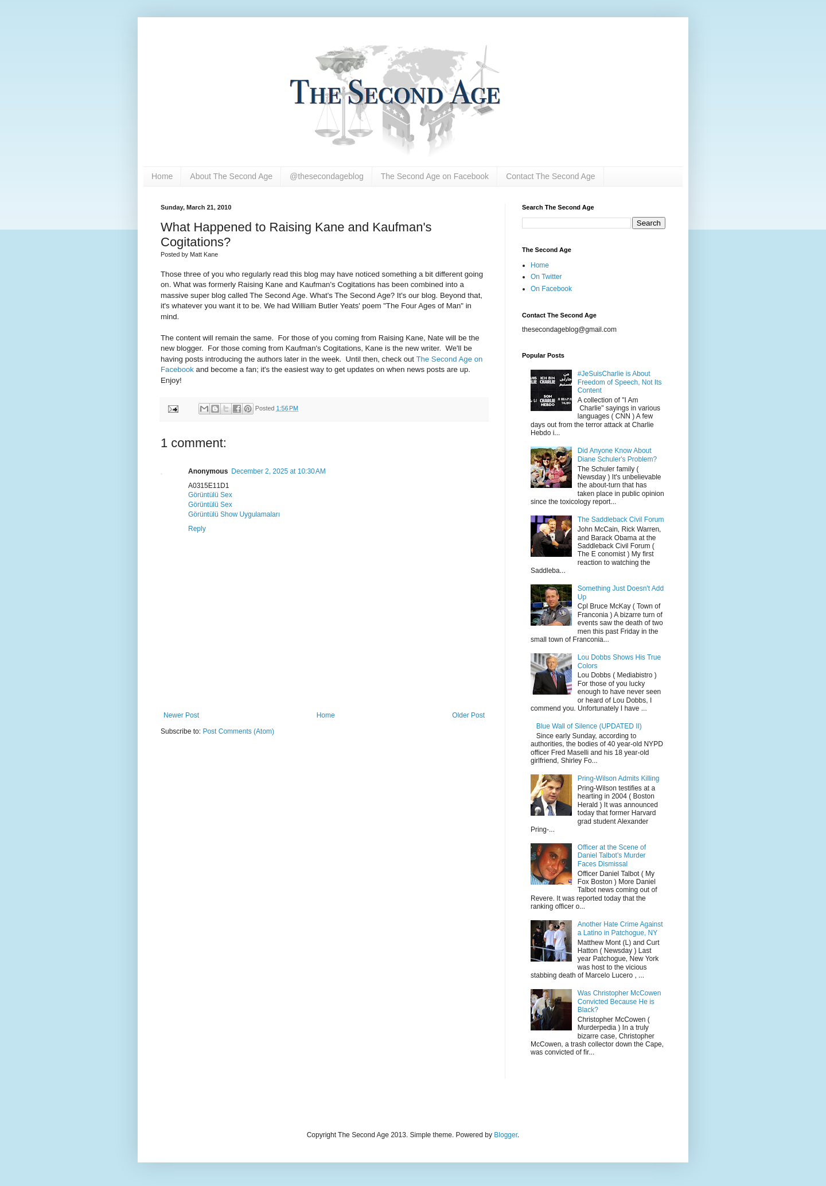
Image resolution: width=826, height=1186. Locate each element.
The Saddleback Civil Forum (621, 520)
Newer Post (181, 715)
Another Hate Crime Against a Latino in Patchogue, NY (620, 928)
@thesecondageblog (327, 176)
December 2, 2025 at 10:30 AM (278, 471)
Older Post (468, 715)
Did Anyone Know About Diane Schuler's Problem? (617, 455)
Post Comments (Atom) (238, 731)
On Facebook (551, 289)
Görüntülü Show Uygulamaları (234, 514)
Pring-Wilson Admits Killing (619, 778)
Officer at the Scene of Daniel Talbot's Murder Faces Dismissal (612, 855)
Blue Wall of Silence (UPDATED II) (589, 726)
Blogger (505, 1135)
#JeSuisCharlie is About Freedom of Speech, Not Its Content (620, 382)
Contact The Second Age (550, 176)
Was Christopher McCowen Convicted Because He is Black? (619, 1001)
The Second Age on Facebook (435, 176)
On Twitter (546, 277)
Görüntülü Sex (210, 495)
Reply (197, 529)
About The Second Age (231, 176)
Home (162, 176)
